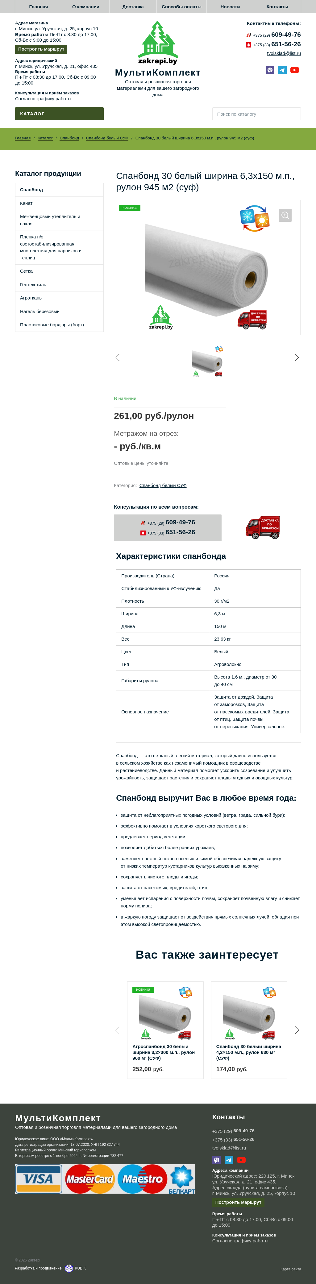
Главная (38, 6)
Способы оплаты (182, 6)
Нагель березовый (40, 311)
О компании (85, 6)
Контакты (278, 6)
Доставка (133, 6)
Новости (230, 6)
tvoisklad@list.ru (284, 53)
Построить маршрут (41, 49)
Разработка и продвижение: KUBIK (50, 1267)
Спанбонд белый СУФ (107, 138)
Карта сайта (291, 1268)
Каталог (45, 138)
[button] (296, 1030)
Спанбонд (69, 138)
